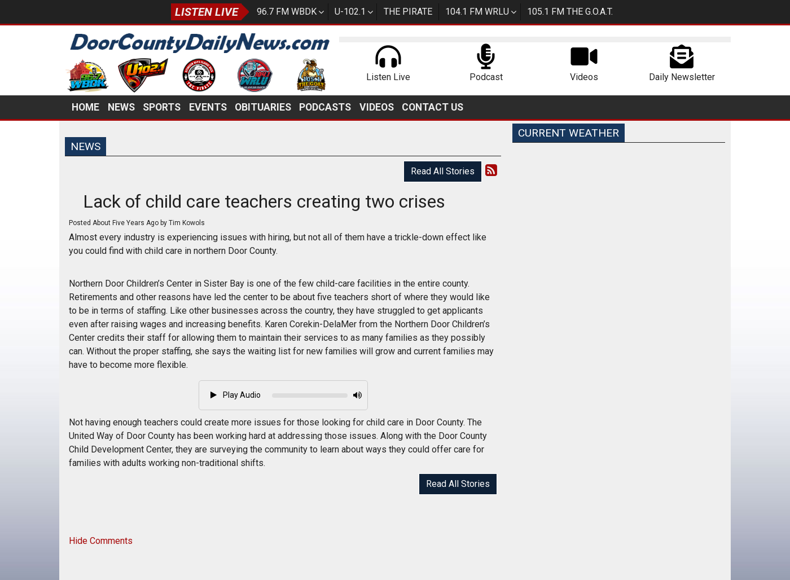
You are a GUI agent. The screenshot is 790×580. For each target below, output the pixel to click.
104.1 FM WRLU (477, 11)
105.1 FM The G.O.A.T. (570, 11)
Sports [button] (162, 107)
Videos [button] (376, 107)
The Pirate (408, 11)
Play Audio (235, 394)
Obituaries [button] (263, 107)
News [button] (121, 107)
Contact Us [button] (432, 107)
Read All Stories (443, 171)
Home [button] (85, 107)
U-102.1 (350, 11)
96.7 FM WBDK (287, 11)
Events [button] (208, 107)
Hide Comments (101, 540)
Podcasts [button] (325, 107)
